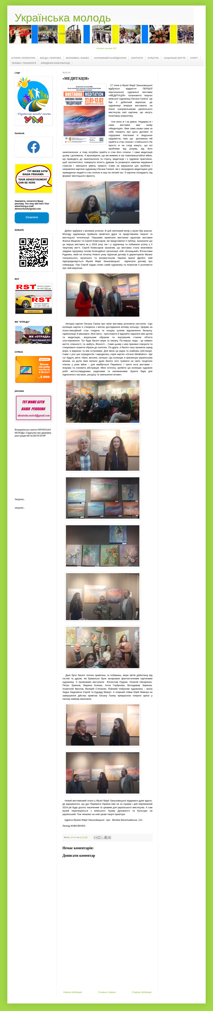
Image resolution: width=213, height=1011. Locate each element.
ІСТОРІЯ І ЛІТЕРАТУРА (23, 58)
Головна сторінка (107, 992)
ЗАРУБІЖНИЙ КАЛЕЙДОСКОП (110, 58)
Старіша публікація (141, 992)
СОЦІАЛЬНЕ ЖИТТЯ (174, 58)
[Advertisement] (107, 963)
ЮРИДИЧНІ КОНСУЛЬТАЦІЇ (55, 63)
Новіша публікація (72, 992)
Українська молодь (63, 18)
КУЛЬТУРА (153, 58)
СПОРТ (194, 58)
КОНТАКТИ (137, 58)
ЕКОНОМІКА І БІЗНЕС (77, 58)
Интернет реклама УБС (107, 48)
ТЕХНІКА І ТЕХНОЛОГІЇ (24, 63)
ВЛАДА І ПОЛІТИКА (50, 58)
